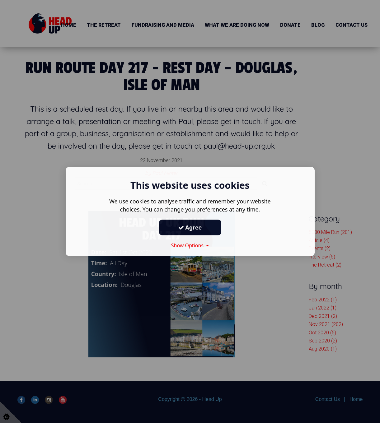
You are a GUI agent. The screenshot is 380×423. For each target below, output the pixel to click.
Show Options (190, 245)
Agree (190, 227)
